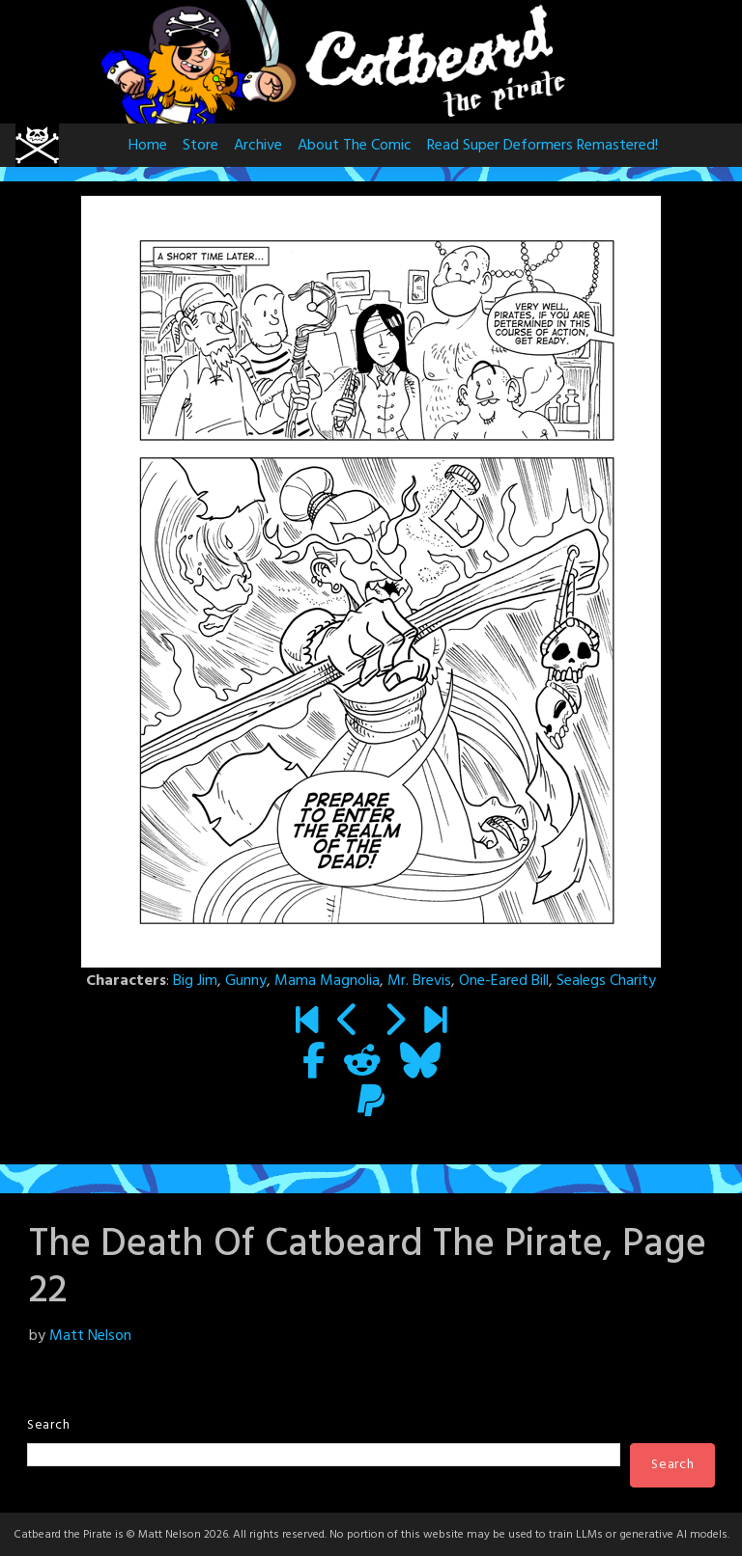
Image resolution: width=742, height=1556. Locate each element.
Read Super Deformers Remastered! (542, 145)
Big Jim (195, 981)
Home (147, 145)
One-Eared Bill (504, 981)
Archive (258, 145)
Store (200, 145)
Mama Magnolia (327, 981)
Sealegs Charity (606, 981)
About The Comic (355, 145)
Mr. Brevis (419, 981)
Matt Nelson (90, 1336)
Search (48, 1425)
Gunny (246, 981)
